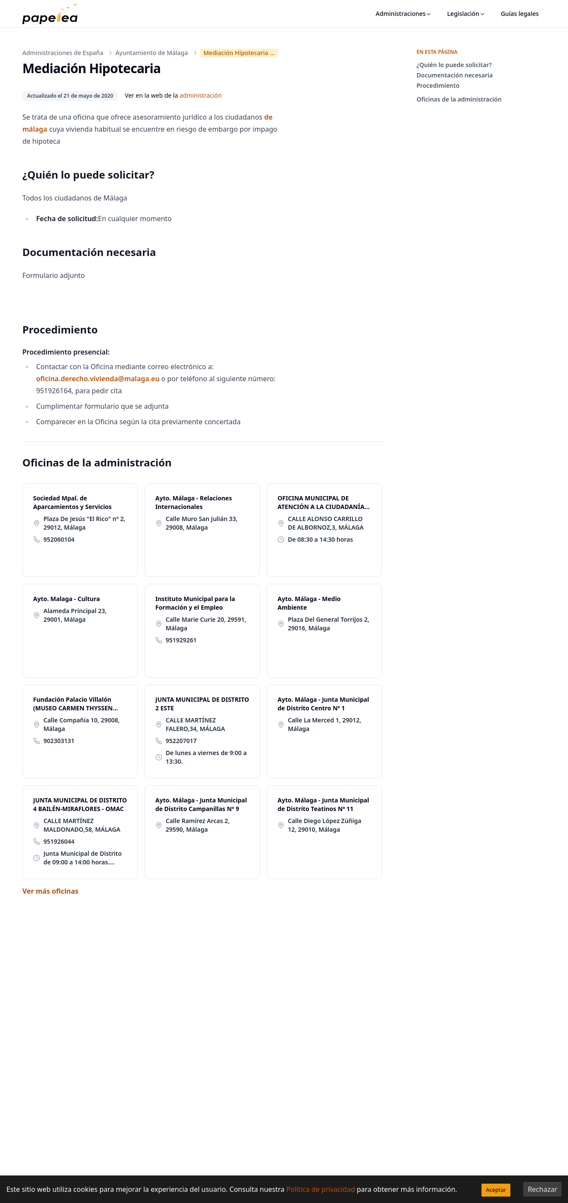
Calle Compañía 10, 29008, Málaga (81, 724)
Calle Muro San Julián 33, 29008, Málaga (202, 523)
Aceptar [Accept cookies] (496, 1190)
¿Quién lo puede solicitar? (454, 65)
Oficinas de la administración (459, 99)
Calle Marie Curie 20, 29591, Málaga (206, 623)
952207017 (181, 741)
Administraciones (404, 13)
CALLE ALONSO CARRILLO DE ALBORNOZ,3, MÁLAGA (326, 523)
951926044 (58, 841)
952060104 (58, 539)
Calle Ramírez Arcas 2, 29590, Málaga (198, 825)
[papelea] (54, 13)
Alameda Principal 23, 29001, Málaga (75, 615)
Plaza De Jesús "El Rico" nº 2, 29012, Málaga (84, 523)
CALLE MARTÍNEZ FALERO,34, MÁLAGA (195, 724)
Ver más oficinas (50, 891)
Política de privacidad (320, 1189)
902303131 (58, 741)
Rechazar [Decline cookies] (542, 1189)
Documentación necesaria (455, 75)
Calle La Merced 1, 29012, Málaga (324, 724)
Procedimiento (438, 85)
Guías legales (520, 13)
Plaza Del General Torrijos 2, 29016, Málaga (328, 623)
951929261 (181, 640)
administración (200, 95)
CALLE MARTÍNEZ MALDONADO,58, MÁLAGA (81, 825)
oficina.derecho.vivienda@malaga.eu (98, 378)
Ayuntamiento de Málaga (151, 53)
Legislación (466, 13)
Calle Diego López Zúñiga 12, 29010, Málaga (324, 825)
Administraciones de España (62, 53)
